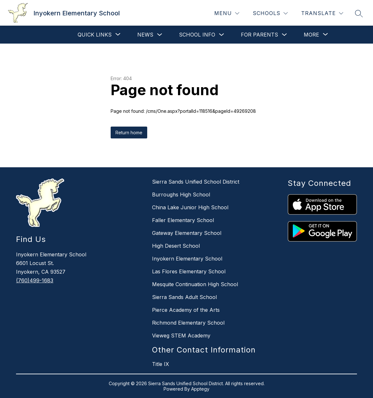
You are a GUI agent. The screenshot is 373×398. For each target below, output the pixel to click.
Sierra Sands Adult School (184, 297)
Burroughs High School (181, 194)
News (145, 34)
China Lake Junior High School (190, 207)
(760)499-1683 (34, 280)
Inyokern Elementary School (187, 258)
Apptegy (200, 389)
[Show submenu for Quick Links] (95, 34)
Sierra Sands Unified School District (195, 181)
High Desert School (176, 246)
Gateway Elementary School (186, 233)
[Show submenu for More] (311, 34)
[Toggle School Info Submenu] (221, 34)
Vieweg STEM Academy (181, 335)
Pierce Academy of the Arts (186, 310)
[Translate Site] (322, 13)
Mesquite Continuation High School (195, 284)
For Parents (259, 34)
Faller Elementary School (183, 220)
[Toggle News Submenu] (160, 34)
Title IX (160, 364)
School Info (197, 34)
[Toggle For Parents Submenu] (284, 34)
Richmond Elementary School (188, 322)
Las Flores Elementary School (188, 271)
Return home (128, 132)
